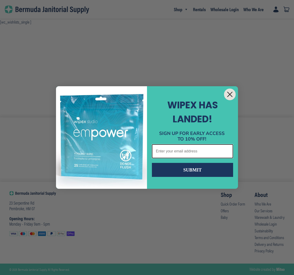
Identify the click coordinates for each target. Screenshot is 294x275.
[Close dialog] (230, 94)
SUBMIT (192, 169)
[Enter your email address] (192, 151)
